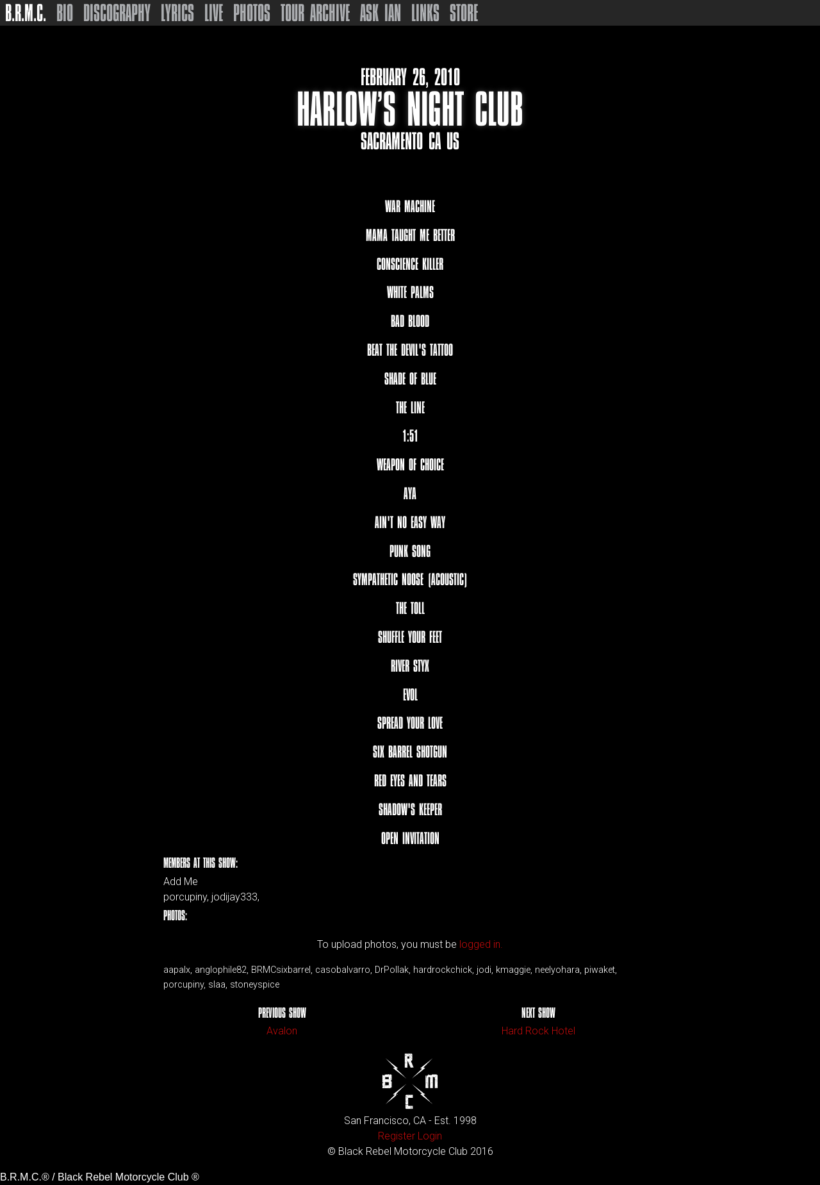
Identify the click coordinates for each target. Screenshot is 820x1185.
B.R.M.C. (25, 13)
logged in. (481, 944)
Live (213, 13)
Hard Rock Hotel (538, 1031)
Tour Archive (315, 13)
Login (430, 1136)
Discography (117, 13)
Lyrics (177, 13)
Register (396, 1136)
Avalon (281, 1031)
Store (464, 13)
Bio (64, 13)
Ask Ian (380, 13)
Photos (251, 13)
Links (425, 13)
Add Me (180, 882)
